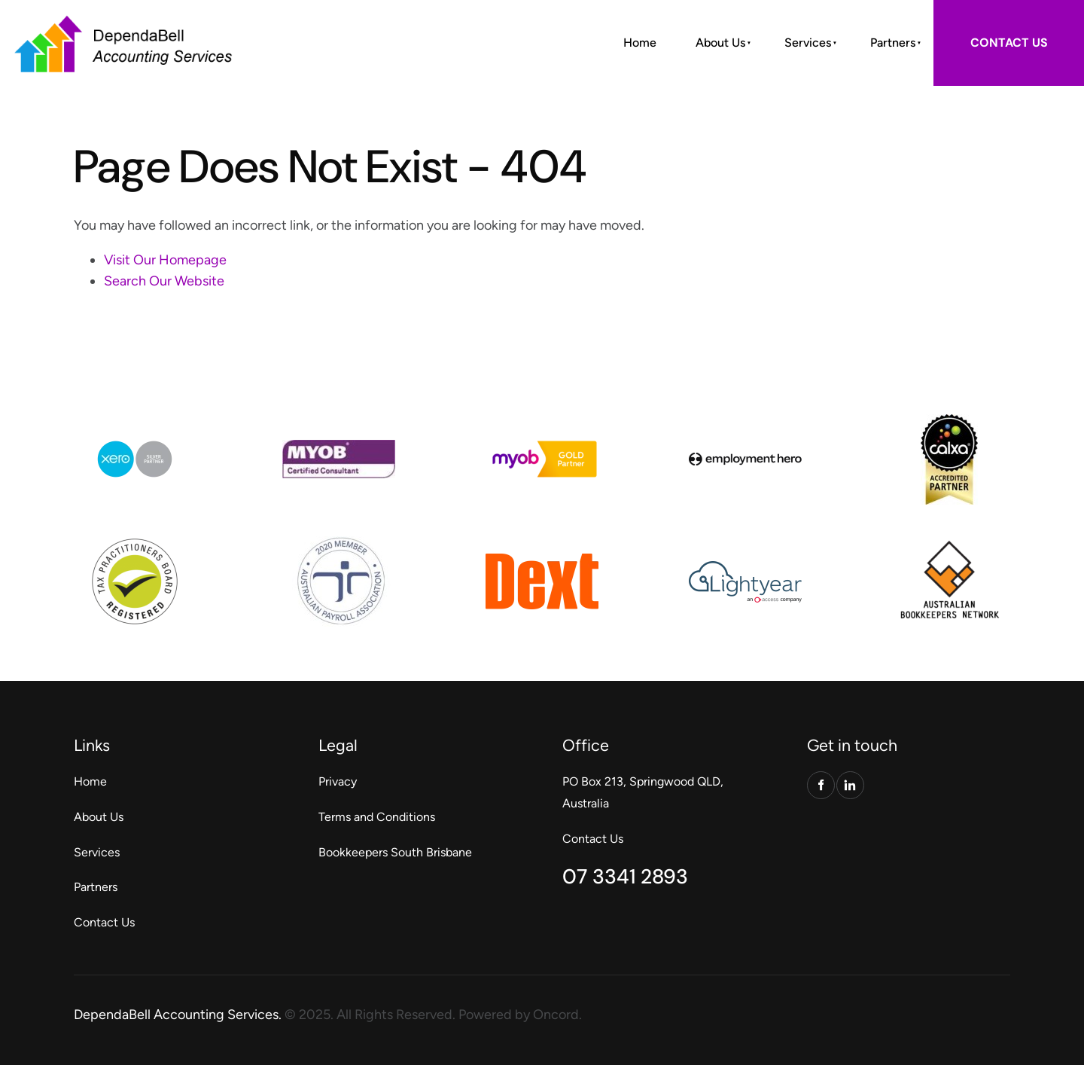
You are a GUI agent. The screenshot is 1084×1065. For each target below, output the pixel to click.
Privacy (337, 781)
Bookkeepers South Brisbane (395, 852)
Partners (892, 42)
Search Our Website (164, 281)
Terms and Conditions (376, 817)
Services (807, 42)
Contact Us (104, 922)
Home (639, 42)
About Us (720, 42)
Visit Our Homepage (165, 260)
